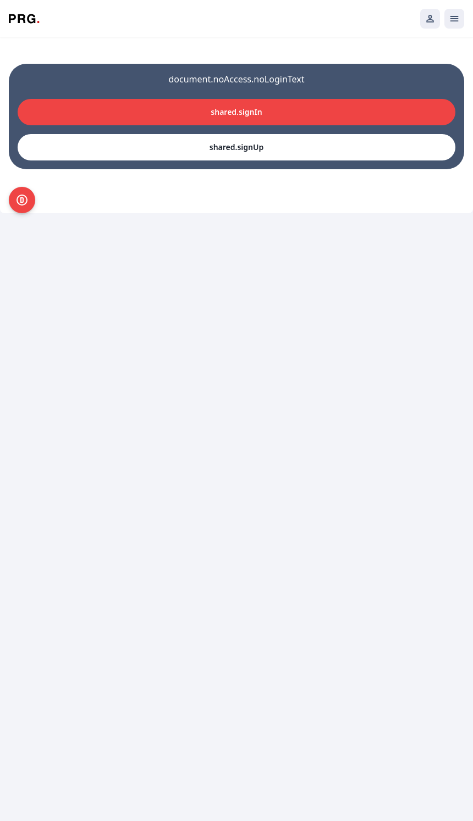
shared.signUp (236, 147)
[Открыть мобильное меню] (454, 19)
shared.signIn (236, 112)
